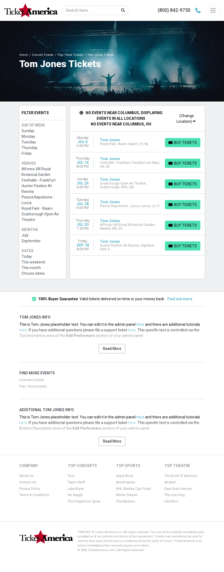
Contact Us (27, 482)
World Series (125, 482)
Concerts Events (31, 380)
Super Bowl (124, 476)
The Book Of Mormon (180, 476)
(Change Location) (186, 119)
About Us (26, 476)
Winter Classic (127, 495)
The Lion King (174, 495)
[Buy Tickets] (182, 142)
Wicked (169, 482)
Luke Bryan (76, 489)
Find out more (179, 299)
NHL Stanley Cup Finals (133, 489)
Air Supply (75, 495)
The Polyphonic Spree (84, 501)
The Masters (125, 501)
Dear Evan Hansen (178, 489)
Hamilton (171, 501)
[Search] (90, 10)
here (140, 324)
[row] (137, 142)
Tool (71, 476)
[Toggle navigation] (213, 10)
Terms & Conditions (34, 495)
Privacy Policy (29, 489)
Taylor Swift (76, 482)
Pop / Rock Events (33, 386)
